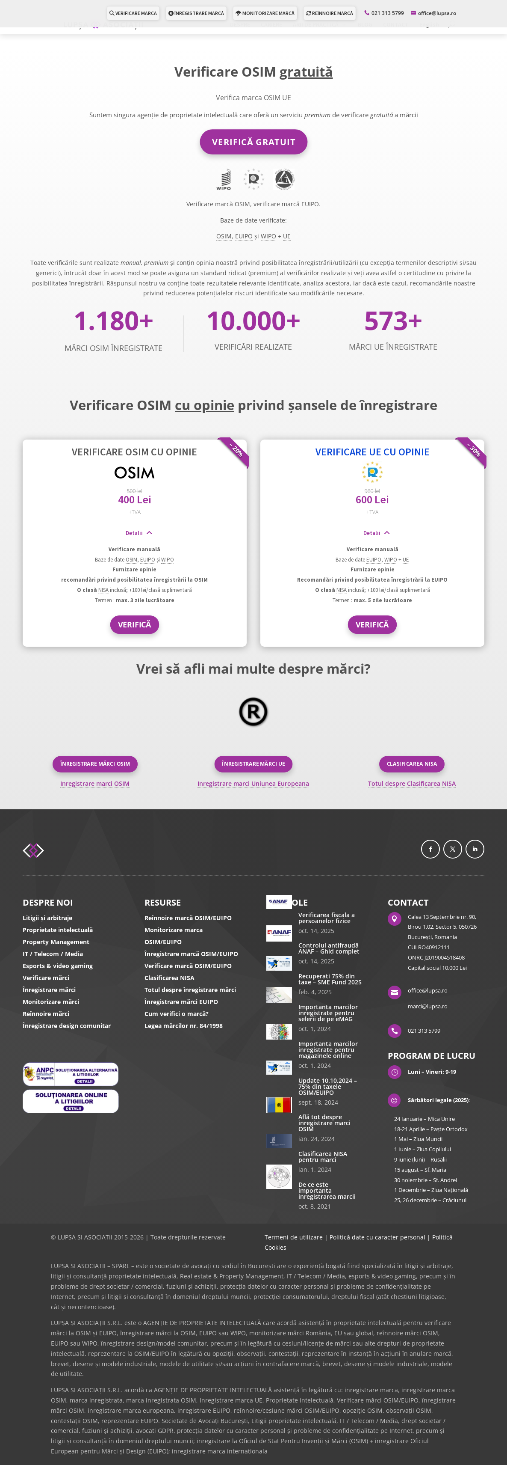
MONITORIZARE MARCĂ (265, 13)
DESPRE (240, 24)
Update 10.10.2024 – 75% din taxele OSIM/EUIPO (327, 1086)
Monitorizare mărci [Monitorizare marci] (51, 1002)
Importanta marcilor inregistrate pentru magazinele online (328, 1050)
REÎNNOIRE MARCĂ (329, 13)
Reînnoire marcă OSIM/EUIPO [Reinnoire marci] (188, 918)
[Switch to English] (429, 27)
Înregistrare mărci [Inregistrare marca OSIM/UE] (49, 990)
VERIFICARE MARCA (133, 13)
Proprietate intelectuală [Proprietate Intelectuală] (58, 930)
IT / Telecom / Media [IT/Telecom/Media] (53, 954)
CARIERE (271, 24)
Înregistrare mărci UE (253, 763)
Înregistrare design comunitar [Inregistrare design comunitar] (67, 1026)
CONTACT (396, 24)
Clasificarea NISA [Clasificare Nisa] (169, 978)
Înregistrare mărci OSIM (95, 763)
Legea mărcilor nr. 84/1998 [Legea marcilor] (183, 1026)
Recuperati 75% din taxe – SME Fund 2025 (330, 979)
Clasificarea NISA (412, 763)
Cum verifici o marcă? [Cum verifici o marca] (176, 1014)
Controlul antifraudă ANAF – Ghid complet (329, 948)
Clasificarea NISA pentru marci (322, 1157)
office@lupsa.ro (428, 990)
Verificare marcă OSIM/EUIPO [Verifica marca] (188, 966)
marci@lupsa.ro (428, 1006)
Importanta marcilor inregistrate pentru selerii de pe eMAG (328, 1013)
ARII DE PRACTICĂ (316, 24)
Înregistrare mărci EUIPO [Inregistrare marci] (181, 1002)
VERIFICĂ (134, 624)
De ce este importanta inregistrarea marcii (327, 1190)
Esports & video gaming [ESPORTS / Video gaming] (58, 966)
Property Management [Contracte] (56, 942)
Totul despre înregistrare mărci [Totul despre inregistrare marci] (190, 990)
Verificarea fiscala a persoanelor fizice (326, 918)
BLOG (365, 24)
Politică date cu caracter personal (377, 1237)
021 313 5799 (387, 13)
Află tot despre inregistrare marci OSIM (324, 1123)
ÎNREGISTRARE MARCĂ (196, 13)
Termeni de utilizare (294, 1237)
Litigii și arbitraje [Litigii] (47, 918)
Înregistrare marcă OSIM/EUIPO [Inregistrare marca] (191, 954)
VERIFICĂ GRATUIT (253, 141)
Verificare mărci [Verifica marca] (46, 978)
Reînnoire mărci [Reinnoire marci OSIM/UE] (46, 1014)
